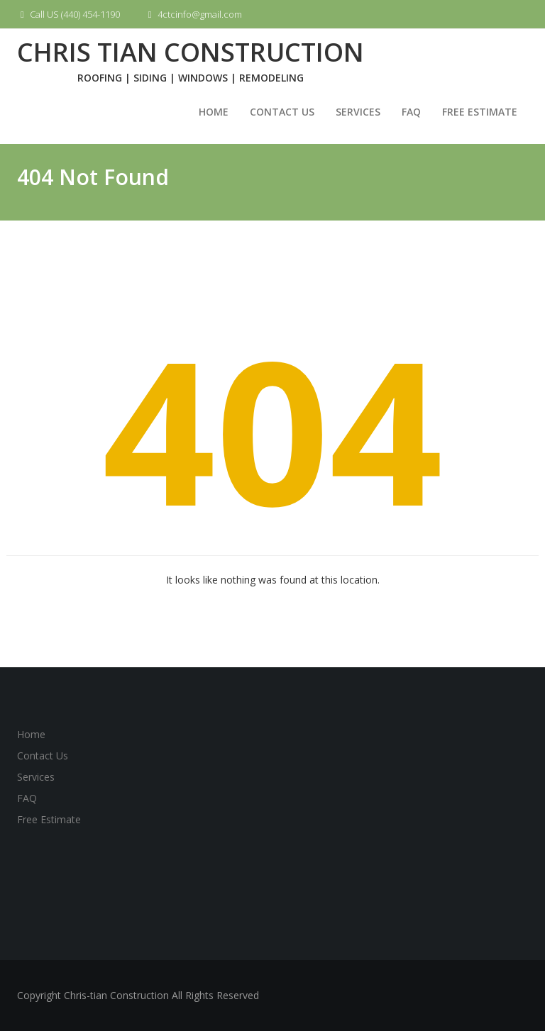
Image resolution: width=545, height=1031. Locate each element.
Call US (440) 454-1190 (68, 14)
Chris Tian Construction (190, 52)
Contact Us (282, 111)
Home (214, 111)
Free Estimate (479, 111)
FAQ (411, 111)
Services (358, 111)
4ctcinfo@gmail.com (193, 14)
